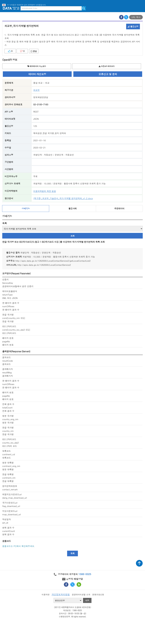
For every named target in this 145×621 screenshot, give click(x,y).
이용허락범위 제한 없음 (44, 191)
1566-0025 (84, 574)
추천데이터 (119, 208)
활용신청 (133, 26)
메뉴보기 (140, 8)
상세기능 (26, 208)
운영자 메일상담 (72, 579)
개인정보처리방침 (61, 594)
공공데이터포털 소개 (81, 594)
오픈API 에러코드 (107, 66)
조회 (73, 235)
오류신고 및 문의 (108, 74)
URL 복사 (135, 17)
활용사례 (72, 208)
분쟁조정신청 (98, 594)
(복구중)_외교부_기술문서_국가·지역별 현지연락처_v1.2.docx (63, 198)
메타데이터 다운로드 (36, 66)
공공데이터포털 (11, 8)
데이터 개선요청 (37, 74)
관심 (34, 51)
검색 (84, 8)
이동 (87, 600)
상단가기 (139, 563)
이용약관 (46, 594)
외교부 (36, 90)
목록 (4, 223)
